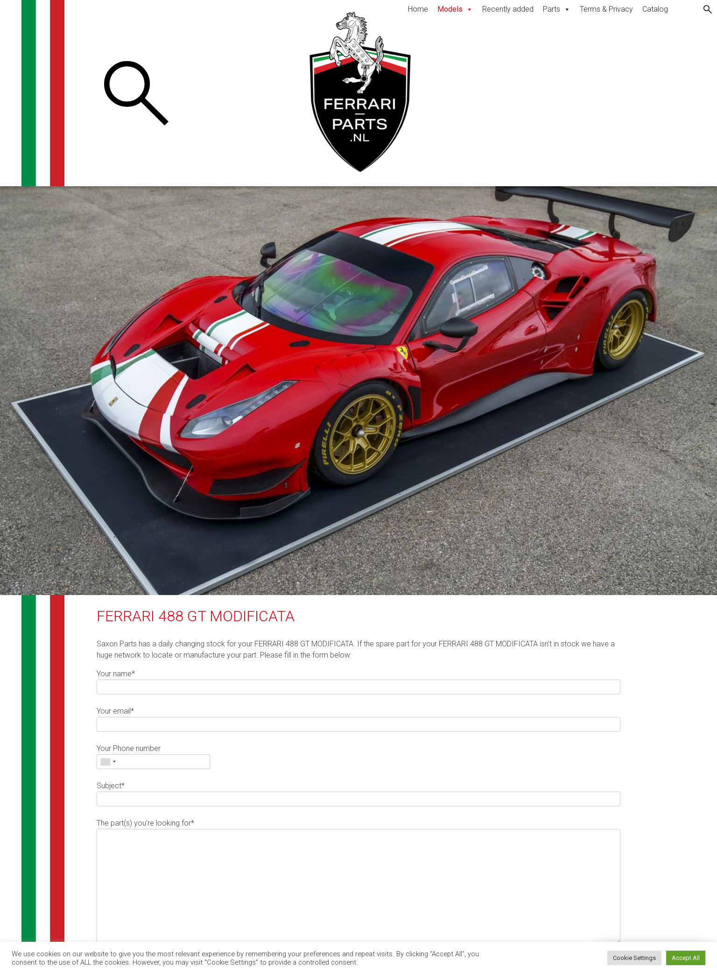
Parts (556, 9)
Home (418, 9)
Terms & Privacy (606, 9)
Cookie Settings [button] (634, 957)
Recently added (508, 9)
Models (455, 9)
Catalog (655, 9)
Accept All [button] (686, 957)
